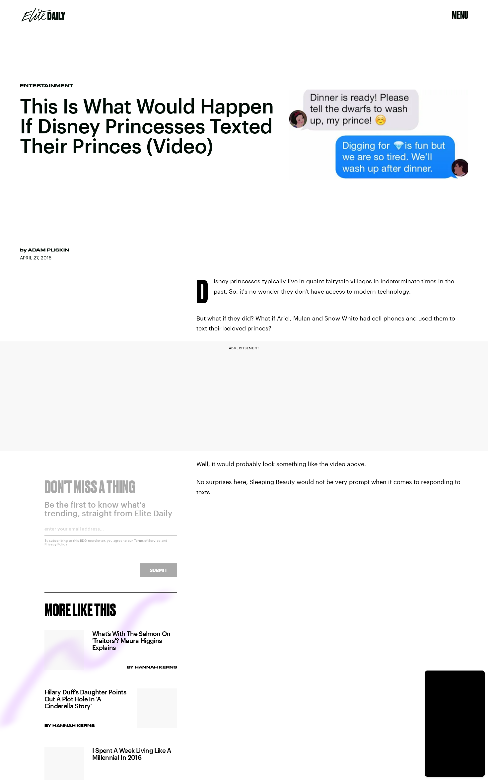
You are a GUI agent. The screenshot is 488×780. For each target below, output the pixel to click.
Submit (158, 574)
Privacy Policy (55, 548)
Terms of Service (147, 545)
